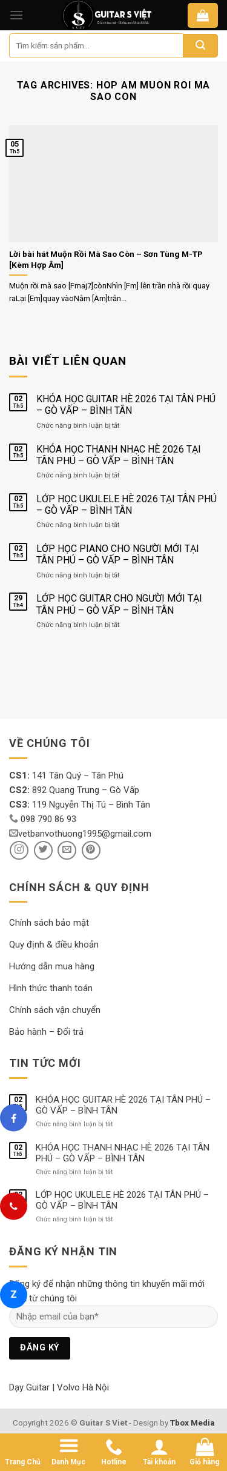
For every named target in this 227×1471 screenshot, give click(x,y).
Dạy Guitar (29, 1387)
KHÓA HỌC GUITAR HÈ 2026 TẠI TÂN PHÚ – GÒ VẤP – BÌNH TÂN (125, 404)
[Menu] (16, 15)
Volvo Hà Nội (83, 1387)
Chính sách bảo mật (49, 922)
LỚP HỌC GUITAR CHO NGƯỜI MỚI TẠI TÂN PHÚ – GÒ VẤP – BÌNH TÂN (119, 604)
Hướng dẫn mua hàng (51, 966)
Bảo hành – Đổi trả (46, 1031)
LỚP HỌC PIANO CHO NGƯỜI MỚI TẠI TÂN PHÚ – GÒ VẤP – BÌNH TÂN (117, 554)
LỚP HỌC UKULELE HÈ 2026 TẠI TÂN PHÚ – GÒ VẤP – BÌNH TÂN (126, 504)
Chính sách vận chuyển (54, 1009)
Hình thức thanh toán (51, 988)
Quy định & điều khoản (54, 944)
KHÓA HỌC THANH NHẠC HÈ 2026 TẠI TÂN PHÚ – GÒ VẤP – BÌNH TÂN (118, 455)
